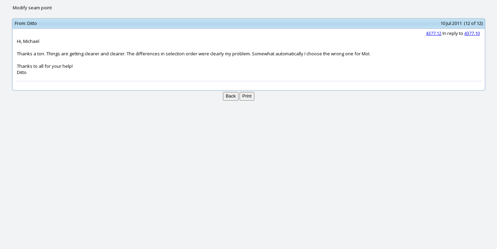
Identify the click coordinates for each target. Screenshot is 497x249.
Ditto (32, 23)
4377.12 (433, 33)
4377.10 (472, 33)
